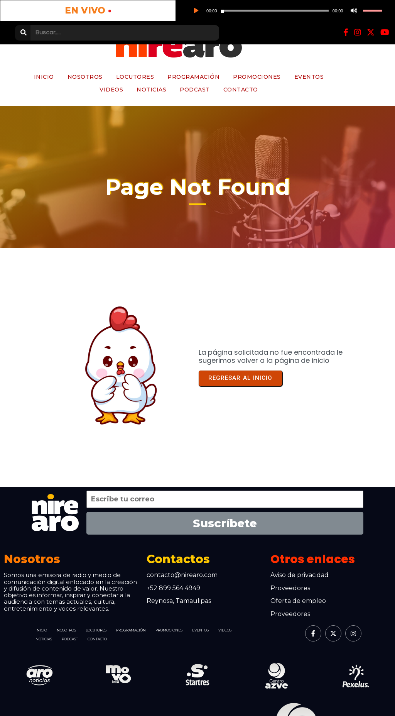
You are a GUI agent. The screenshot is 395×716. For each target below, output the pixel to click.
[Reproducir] (91, 12)
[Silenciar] (147, 11)
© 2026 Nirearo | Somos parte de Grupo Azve (108, 697)
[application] (130, 12)
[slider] (119, 12)
